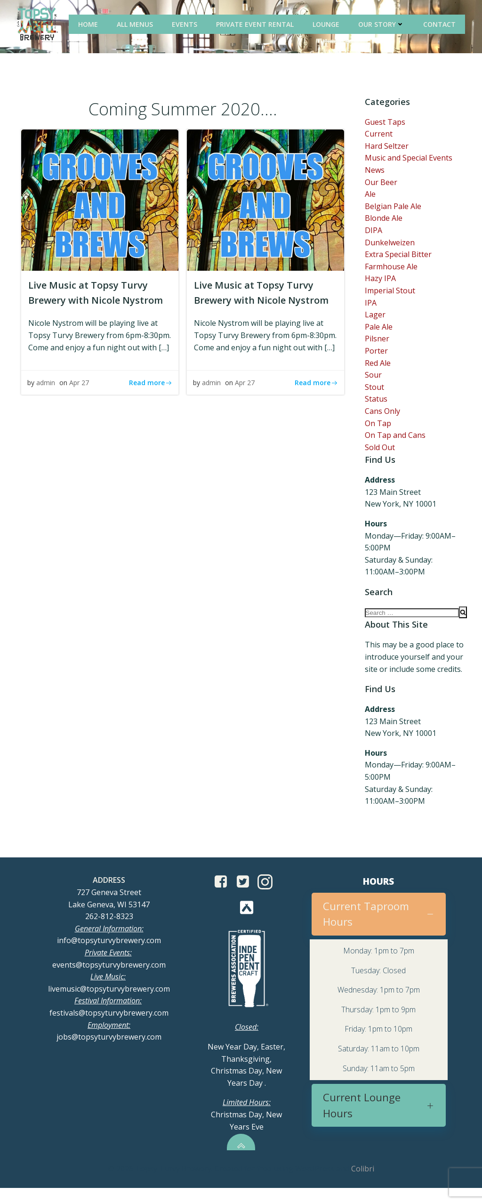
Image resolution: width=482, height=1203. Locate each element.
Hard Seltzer (387, 147)
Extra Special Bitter (398, 255)
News (375, 171)
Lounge (327, 23)
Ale (370, 195)
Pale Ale (379, 328)
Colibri (362, 1184)
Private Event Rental (257, 23)
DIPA (373, 231)
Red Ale (378, 364)
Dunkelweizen (390, 243)
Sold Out (380, 448)
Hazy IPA (380, 280)
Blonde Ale (383, 219)
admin (48, 397)
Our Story (383, 23)
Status (376, 400)
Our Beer (381, 183)
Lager (375, 315)
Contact (441, 23)
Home (90, 23)
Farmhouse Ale (391, 267)
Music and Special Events (408, 159)
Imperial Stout (390, 291)
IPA (371, 304)
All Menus (137, 23)
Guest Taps (385, 123)
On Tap (378, 424)
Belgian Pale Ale (393, 207)
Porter (376, 352)
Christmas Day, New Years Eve (246, 1129)
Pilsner (377, 340)
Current (379, 134)
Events (186, 23)
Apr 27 (82, 397)
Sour (373, 376)
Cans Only (382, 412)
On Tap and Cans (395, 436)
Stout (374, 388)
